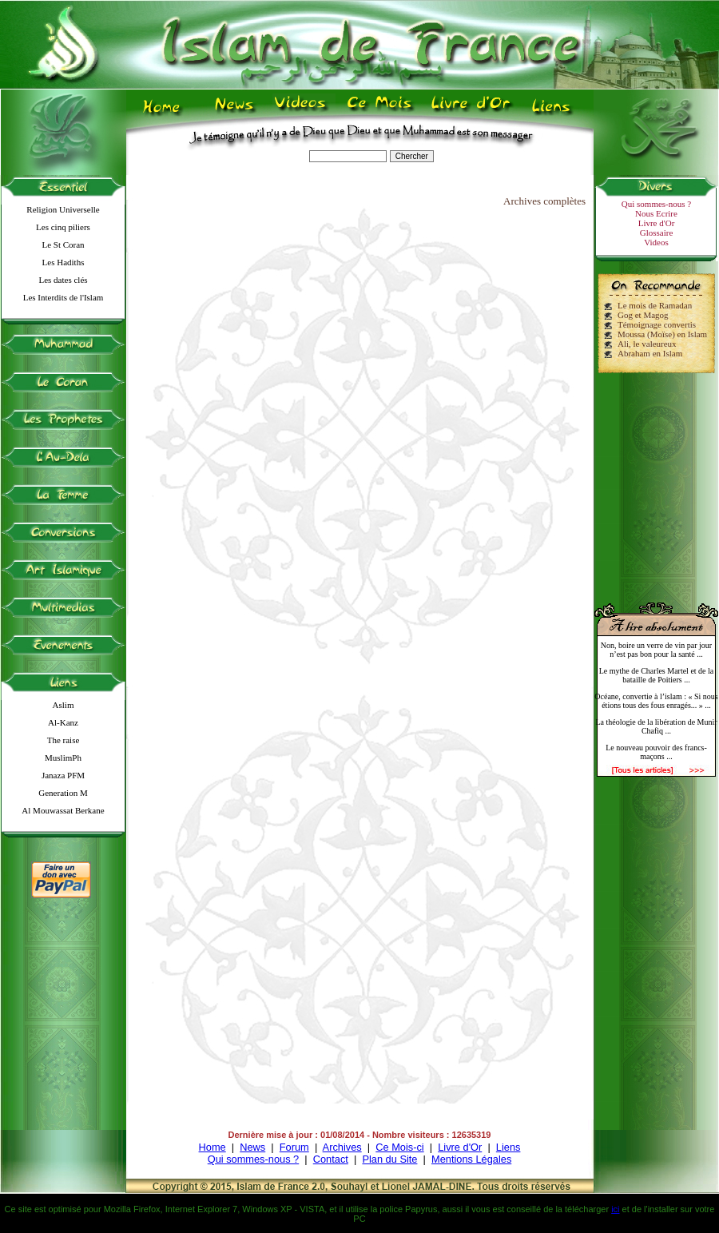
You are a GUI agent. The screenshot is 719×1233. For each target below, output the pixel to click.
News (252, 1147)
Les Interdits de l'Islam (63, 297)
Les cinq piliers (63, 227)
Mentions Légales (471, 1159)
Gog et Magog (643, 315)
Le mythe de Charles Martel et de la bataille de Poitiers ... (656, 675)
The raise (63, 740)
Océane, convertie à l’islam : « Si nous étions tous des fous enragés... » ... (655, 701)
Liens (508, 1147)
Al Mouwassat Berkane (63, 810)
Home (212, 1147)
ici (615, 1209)
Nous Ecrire (656, 213)
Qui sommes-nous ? (656, 204)
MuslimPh (63, 757)
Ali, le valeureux (647, 343)
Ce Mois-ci (399, 1147)
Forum (294, 1147)
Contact (330, 1159)
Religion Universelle (62, 209)
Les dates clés (62, 279)
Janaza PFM (63, 775)
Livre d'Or (656, 223)
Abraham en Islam (650, 353)
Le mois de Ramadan (655, 305)
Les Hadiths (63, 262)
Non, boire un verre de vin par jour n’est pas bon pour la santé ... (656, 649)
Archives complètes (544, 201)
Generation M (62, 792)
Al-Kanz (63, 722)
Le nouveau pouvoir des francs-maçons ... (656, 752)
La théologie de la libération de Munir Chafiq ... (656, 726)
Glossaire (656, 232)
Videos (656, 242)
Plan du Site (389, 1159)
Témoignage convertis (657, 324)
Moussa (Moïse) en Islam (662, 334)
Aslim (63, 705)
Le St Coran (63, 244)
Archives (342, 1147)
